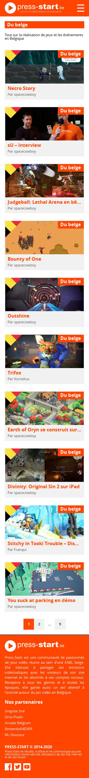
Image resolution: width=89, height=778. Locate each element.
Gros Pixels (14, 716)
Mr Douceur (14, 734)
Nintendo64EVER (18, 728)
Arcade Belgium (18, 722)
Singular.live (15, 710)
